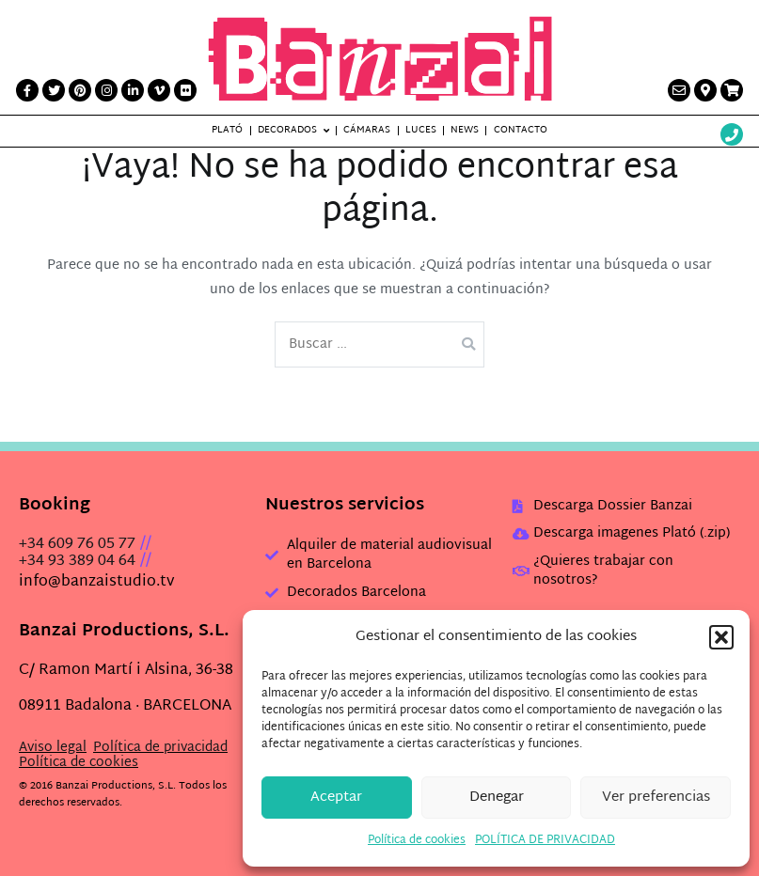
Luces (420, 130)
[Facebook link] (27, 90)
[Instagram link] (106, 90)
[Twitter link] (53, 90)
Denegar (496, 797)
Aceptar (336, 797)
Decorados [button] (287, 130)
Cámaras (366, 130)
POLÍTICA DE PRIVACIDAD (545, 840)
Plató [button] (227, 130)
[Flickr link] (185, 90)
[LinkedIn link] (132, 90)
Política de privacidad (160, 747)
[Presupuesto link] (731, 90)
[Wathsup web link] (732, 136)
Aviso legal (53, 747)
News (465, 130)
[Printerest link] (80, 90)
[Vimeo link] (159, 90)
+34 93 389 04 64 (77, 561)
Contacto (520, 130)
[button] (721, 637)
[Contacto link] (679, 90)
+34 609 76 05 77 (77, 544)
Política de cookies (417, 840)
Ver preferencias (656, 797)
